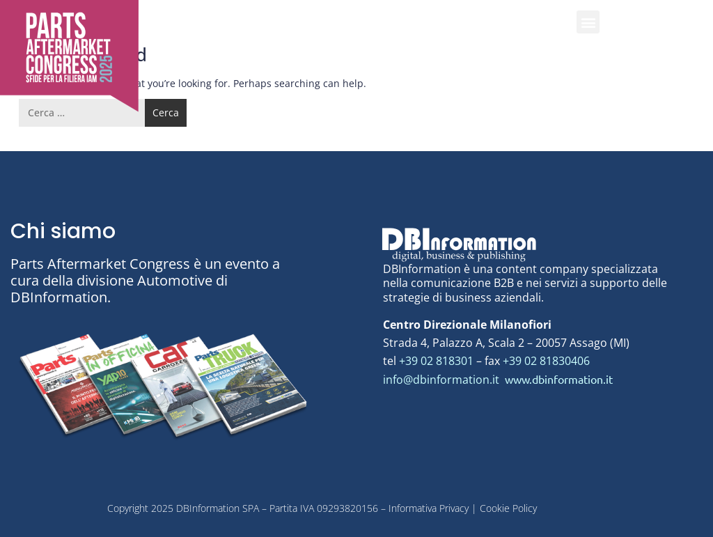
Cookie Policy (508, 508)
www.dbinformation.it (559, 379)
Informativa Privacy (427, 508)
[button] (588, 21)
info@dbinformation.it (442, 379)
